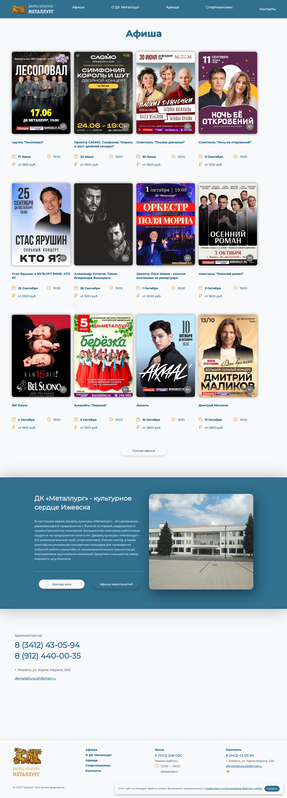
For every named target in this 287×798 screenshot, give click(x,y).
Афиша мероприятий (116, 584)
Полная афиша (143, 450)
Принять (272, 788)
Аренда (173, 9)
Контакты (267, 9)
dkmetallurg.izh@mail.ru (35, 679)
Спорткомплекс (219, 9)
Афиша (80, 9)
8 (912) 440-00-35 (48, 656)
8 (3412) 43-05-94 (47, 645)
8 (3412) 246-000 (168, 756)
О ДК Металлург (126, 9)
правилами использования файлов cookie (233, 788)
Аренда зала (61, 584)
